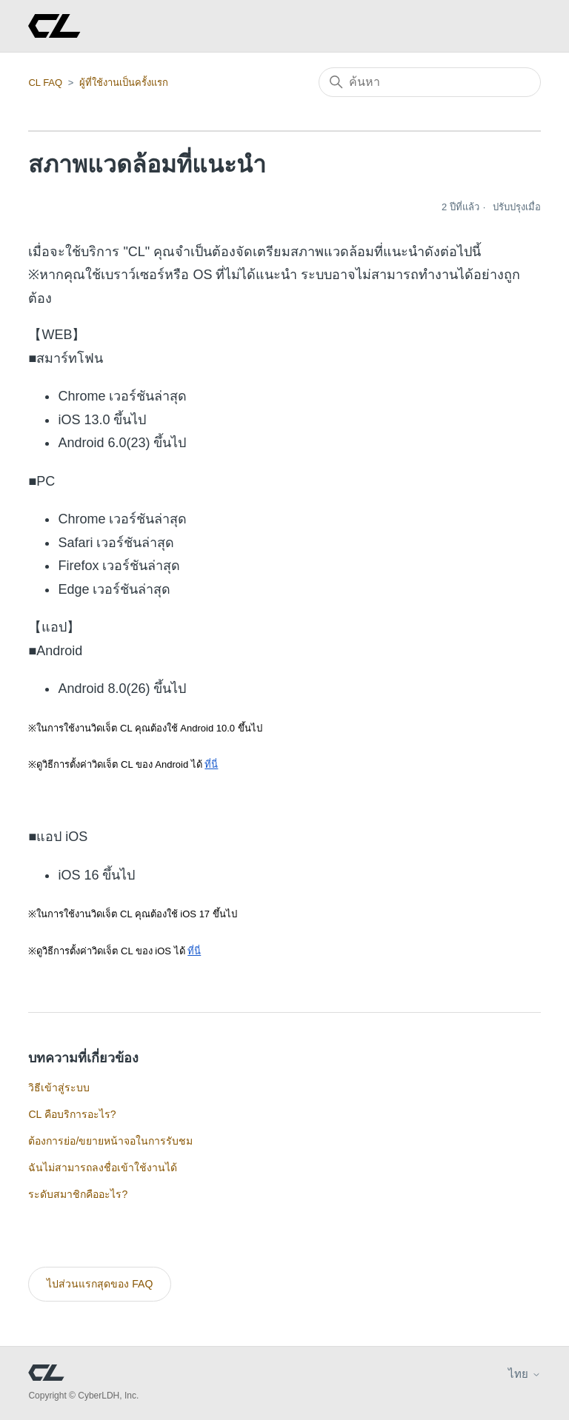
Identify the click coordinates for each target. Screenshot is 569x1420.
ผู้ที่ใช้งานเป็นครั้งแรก (123, 82)
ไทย (524, 1373)
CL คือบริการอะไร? (72, 1114)
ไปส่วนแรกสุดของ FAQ (100, 1284)
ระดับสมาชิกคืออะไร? (77, 1194)
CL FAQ (45, 82)
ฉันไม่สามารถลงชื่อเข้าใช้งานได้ (102, 1167)
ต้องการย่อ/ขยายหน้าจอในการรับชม (110, 1141)
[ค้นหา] (430, 82)
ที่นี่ (211, 764)
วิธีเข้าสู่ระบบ (59, 1088)
